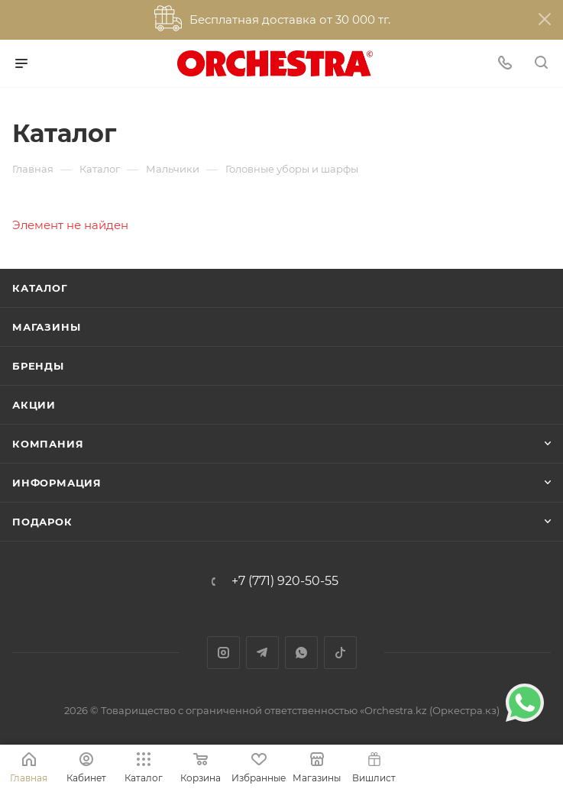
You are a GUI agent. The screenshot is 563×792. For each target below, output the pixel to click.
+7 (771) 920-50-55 (284, 581)
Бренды (38, 366)
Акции (34, 405)
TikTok (340, 652)
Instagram (223, 652)
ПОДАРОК (42, 522)
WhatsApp (301, 652)
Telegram (262, 652)
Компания (47, 444)
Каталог (40, 288)
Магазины (46, 327)
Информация (57, 483)
